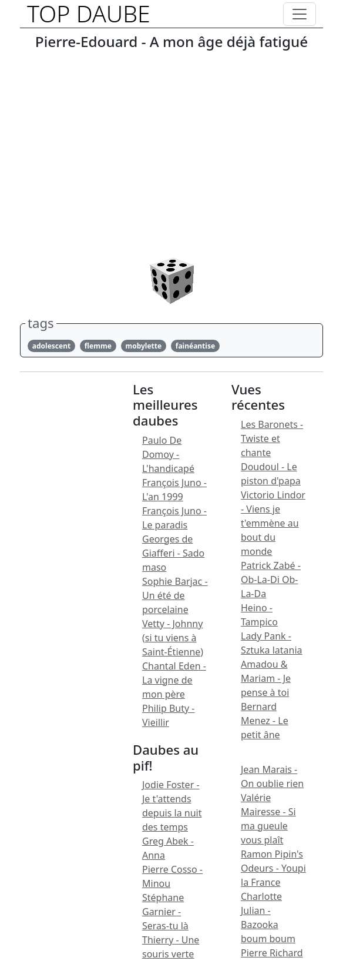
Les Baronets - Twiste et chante (272, 438)
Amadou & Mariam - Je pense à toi (266, 678)
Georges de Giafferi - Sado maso (173, 553)
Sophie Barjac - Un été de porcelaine (175, 595)
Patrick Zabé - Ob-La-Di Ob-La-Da (271, 579)
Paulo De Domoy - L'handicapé (168, 454)
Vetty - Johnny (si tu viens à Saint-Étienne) (172, 637)
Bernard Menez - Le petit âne (264, 720)
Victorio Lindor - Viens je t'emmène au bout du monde (273, 523)
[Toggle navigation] (299, 14)
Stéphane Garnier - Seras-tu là (165, 911)
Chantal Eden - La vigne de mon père (174, 680)
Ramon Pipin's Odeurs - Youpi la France (273, 868)
